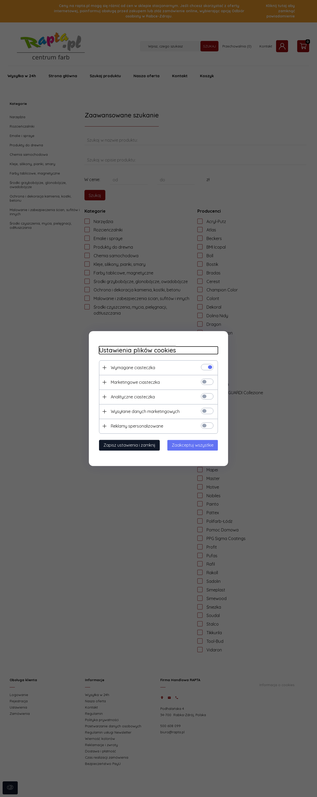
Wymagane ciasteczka (132, 367)
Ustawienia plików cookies (137, 350)
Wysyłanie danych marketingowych (144, 411)
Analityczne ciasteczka (132, 396)
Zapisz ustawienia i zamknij (129, 445)
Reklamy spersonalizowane (136, 426)
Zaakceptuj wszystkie (193, 445)
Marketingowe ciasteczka (134, 382)
